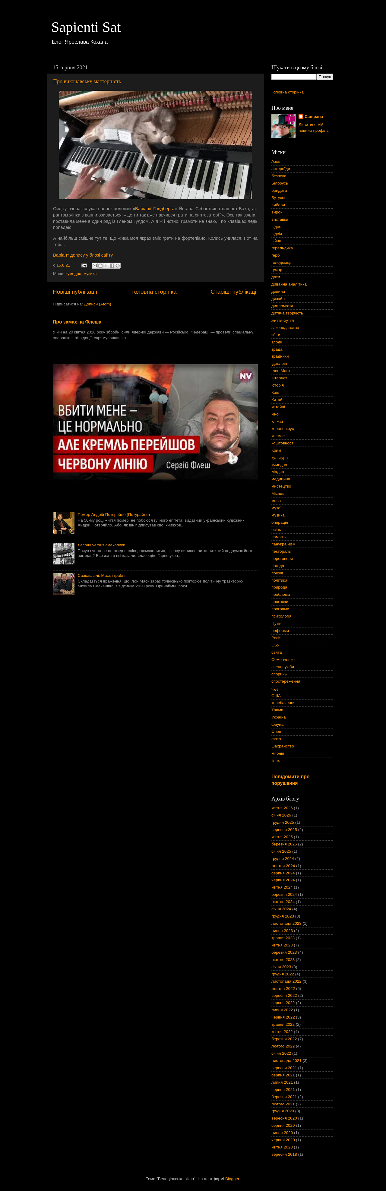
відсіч (276, 234)
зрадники (280, 356)
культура (279, 457)
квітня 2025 (282, 837)
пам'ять (278, 537)
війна (276, 241)
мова (276, 500)
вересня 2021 (284, 1068)
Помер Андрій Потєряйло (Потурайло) (114, 514)
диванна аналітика (289, 284)
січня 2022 (281, 1053)
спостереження (285, 681)
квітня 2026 (282, 808)
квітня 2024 (282, 887)
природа (279, 587)
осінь (276, 529)
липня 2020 (282, 1132)
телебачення (283, 702)
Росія (276, 638)
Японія (277, 753)
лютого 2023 (283, 959)
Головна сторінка (154, 292)
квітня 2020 (282, 1147)
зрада (277, 349)
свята (276, 652)
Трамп (277, 710)
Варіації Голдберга (155, 208)
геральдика (282, 248)
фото (276, 739)
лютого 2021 (283, 1104)
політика (279, 580)
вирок (276, 212)
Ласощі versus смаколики (101, 545)
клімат (277, 421)
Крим (276, 450)
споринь (279, 674)
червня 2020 (283, 1140)
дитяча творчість (287, 313)
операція (279, 522)
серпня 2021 (283, 1075)
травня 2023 (283, 938)
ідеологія (279, 363)
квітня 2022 (282, 1031)
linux (275, 760)
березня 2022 (284, 1039)
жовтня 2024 (283, 866)
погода (277, 566)
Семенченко (283, 659)
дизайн (278, 298)
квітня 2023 (282, 945)
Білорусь (279, 183)
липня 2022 (282, 1010)
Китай (277, 399)
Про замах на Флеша (77, 321)
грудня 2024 (282, 858)
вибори (278, 205)
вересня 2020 (284, 1118)
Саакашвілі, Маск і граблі (101, 575)
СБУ (275, 645)
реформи (280, 630)
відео (276, 226)
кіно (275, 414)
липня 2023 (282, 930)
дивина (278, 291)
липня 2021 (282, 1082)
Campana (314, 116)
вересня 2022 (284, 995)
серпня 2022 (283, 1002)
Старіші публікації (234, 292)
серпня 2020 (283, 1125)
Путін (276, 623)
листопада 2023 (286, 923)
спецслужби (282, 667)
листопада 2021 (286, 1060)
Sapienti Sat (86, 27)
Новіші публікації (75, 292)
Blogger (232, 1179)
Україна (278, 717)
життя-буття (282, 320)
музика (90, 273)
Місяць (277, 493)
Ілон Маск (280, 370)
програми (280, 609)
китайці (278, 407)
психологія (281, 616)
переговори (282, 558)
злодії (276, 342)
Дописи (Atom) (97, 304)
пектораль (281, 551)
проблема (280, 594)
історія (277, 385)
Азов (275, 161)
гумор (276, 269)
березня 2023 (284, 952)
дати (275, 277)
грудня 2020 (282, 1111)
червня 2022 (283, 1017)
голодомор (281, 262)
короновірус (282, 428)
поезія (277, 573)
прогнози (279, 601)
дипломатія (282, 306)
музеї (276, 508)
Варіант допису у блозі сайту (83, 255)
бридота (279, 190)
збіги (275, 335)
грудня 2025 (282, 822)
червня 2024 (283, 880)
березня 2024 (284, 894)
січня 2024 (281, 909)
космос (278, 436)
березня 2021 (284, 1097)
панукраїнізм (283, 544)
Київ (275, 392)
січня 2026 (281, 815)
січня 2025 (281, 851)
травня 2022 (283, 1024)
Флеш (276, 731)
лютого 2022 (283, 1046)
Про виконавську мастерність (87, 81)
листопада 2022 (286, 981)
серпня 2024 (283, 873)
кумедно (73, 273)
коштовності (282, 443)
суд (274, 688)
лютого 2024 (283, 901)
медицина (280, 479)
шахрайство (282, 746)
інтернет (279, 378)
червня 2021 (283, 1089)
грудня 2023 (282, 916)
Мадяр (277, 471)
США (276, 695)
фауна (277, 724)
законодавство (285, 327)
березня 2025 (284, 844)
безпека (278, 176)
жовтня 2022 (283, 988)
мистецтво (281, 486)
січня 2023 (281, 967)
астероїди (280, 168)
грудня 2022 (282, 974)
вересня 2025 (284, 829)
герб (275, 255)
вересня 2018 (284, 1154)
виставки (279, 219)
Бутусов (278, 197)
